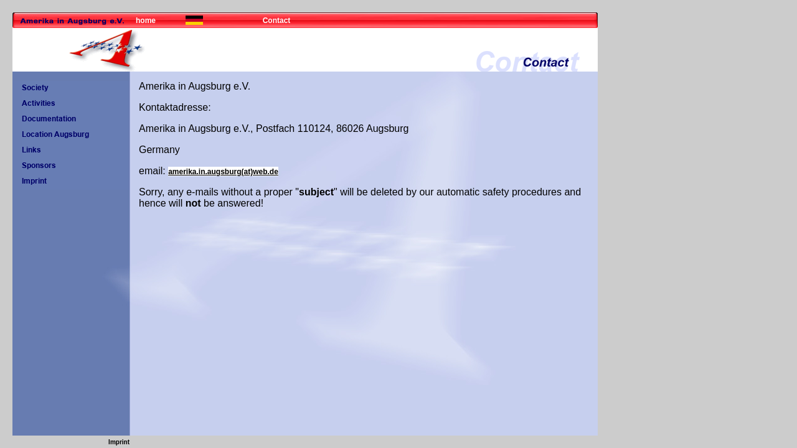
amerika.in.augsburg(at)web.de (223, 171)
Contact (277, 20)
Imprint (119, 442)
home (146, 20)
